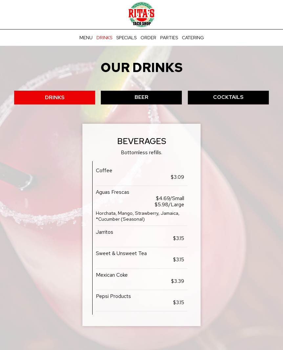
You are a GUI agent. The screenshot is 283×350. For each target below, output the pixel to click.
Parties (169, 38)
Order (148, 38)
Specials (126, 38)
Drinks (104, 38)
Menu (86, 38)
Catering (193, 38)
